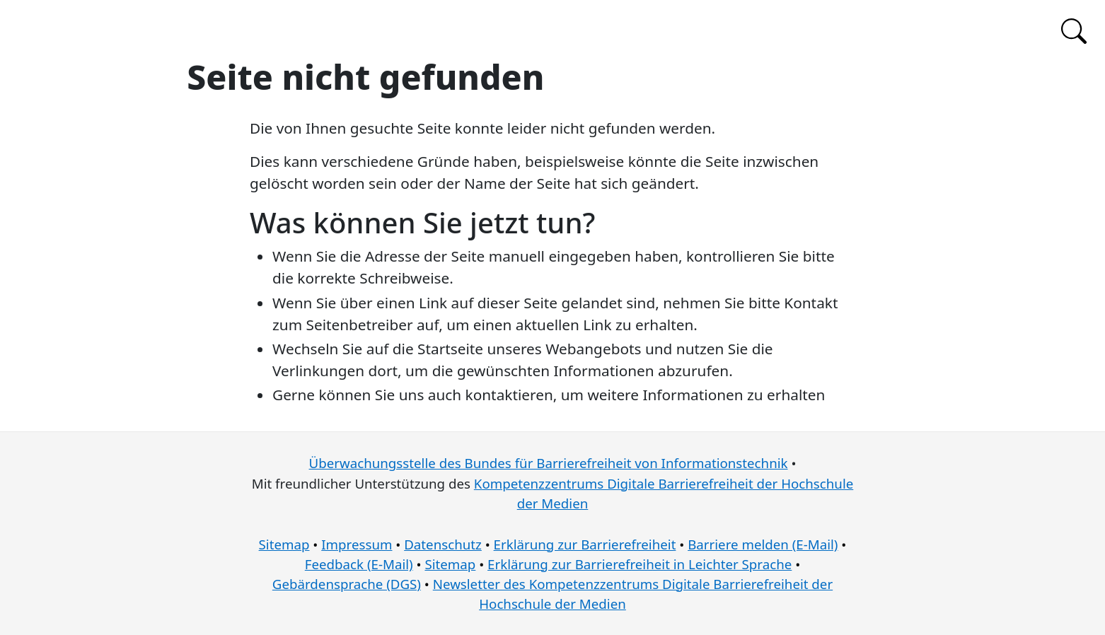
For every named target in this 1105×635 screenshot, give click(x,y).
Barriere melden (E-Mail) (763, 544)
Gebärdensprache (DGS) (346, 584)
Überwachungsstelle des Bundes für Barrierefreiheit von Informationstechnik (548, 463)
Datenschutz (443, 544)
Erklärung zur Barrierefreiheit (585, 544)
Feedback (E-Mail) (359, 564)
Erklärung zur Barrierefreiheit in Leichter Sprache (639, 564)
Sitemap (284, 544)
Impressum (356, 544)
